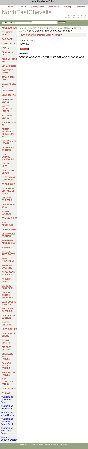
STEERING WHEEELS (7, 199)
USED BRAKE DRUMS (8, 334)
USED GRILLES (9, 329)
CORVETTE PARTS (7, 71)
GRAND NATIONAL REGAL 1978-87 (8, 133)
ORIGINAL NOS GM (9, 60)
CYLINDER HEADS (7, 33)
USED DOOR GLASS (8, 171)
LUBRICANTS (8, 43)
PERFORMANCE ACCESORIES (9, 241)
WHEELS (6, 393)
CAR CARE (7, 39)
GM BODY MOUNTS (7, 348)
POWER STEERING (7, 323)
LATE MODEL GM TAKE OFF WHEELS (9, 191)
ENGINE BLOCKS (6, 341)
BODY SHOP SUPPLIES (8, 310)
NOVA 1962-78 (9, 95)
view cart (81, 7)
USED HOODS (9, 388)
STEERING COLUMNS (7, 266)
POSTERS (7, 247)
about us (22, 7)
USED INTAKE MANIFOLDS (9, 178)
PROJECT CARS (6, 280)
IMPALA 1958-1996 (8, 78)
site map (67, 7)
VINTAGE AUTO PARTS (8, 253)
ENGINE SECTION (6, 212)
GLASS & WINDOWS (60, 28)
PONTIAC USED (6, 165)
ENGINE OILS (8, 184)
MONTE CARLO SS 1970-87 (7, 108)
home (10, 7)
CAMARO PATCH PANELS (6, 365)
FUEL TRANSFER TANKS (7, 381)
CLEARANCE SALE (8, 205)
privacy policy (37, 7)
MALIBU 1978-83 (9, 123)
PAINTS (5, 48)
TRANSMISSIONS (9, 218)
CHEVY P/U (7, 91)
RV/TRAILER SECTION (8, 149)
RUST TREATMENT (8, 259)
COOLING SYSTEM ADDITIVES (7, 295)
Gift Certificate (9, 66)
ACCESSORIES (9, 28)
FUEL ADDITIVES (7, 223)
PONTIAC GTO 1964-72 (9, 142)
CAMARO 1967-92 (37, 28)
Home (22, 28)
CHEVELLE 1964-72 (7, 100)
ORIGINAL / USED (7, 53)
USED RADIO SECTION (8, 316)
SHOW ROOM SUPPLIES (8, 273)
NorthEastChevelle (27, 12)
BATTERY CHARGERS (8, 287)
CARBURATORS (9, 229)
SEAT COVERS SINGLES (9, 303)
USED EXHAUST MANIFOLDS (8, 156)
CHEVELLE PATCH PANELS (7, 356)
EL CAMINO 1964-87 (7, 116)
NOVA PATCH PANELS (8, 373)
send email (54, 7)
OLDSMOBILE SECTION (8, 235)
